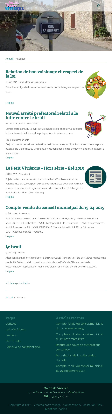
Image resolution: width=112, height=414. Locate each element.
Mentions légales (56, 409)
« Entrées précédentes (18, 283)
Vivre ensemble (38, 82)
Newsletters (24, 82)
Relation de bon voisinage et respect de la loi (44, 74)
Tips (99, 404)
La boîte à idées (16, 329)
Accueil (9, 58)
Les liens (11, 335)
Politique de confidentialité (23, 346)
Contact (11, 323)
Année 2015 (24, 174)
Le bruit (13, 247)
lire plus (10, 102)
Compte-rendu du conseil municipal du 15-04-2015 (55, 207)
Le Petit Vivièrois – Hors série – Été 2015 (45, 168)
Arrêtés (22, 123)
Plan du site (13, 341)
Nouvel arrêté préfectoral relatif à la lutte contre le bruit (42, 115)
